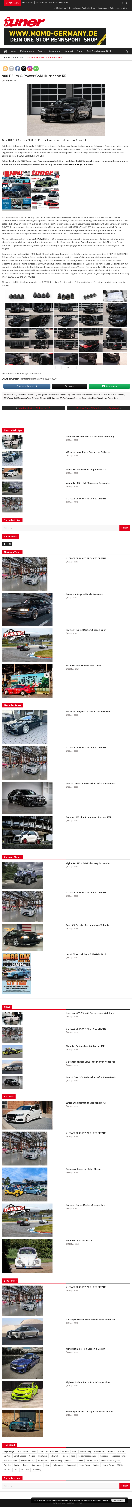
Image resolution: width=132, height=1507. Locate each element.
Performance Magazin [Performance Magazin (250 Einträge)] (110, 1460)
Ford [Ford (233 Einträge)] (73, 1456)
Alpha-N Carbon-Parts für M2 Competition (88, 1382)
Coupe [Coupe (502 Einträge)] (32, 1456)
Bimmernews (76, 395)
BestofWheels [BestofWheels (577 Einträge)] (52, 1451)
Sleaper (85, 398)
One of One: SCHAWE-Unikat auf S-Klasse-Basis (91, 783)
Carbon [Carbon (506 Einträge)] (121, 1451)
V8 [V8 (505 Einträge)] (22, 1469)
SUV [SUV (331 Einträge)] (47, 1465)
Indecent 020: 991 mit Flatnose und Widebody (90, 436)
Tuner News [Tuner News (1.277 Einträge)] (84, 1465)
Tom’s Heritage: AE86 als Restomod (84, 594)
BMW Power (11, 395)
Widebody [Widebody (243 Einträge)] (36, 1469)
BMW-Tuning (18, 398)
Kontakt (69, 51)
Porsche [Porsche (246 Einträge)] (7, 1465)
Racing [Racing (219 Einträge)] (17, 1465)
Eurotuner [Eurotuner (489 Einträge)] (42, 1456)
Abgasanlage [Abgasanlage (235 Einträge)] (9, 1451)
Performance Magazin (57, 395)
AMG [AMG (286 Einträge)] (34, 1451)
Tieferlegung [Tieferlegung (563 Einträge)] (58, 1465)
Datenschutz (115, 8)
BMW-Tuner (8, 398)
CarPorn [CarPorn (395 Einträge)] (7, 1456)
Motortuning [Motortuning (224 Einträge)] (56, 1460)
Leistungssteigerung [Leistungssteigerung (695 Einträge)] (87, 1456)
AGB (125, 8)
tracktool (93, 398)
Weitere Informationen (100, 1500)
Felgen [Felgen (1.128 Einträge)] (65, 1456)
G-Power (35, 398)
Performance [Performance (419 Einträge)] (92, 1460)
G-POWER (40, 238)
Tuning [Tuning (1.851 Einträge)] (96, 1465)
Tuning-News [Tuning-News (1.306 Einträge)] (108, 1465)
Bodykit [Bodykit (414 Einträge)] (111, 1451)
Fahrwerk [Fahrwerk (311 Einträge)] (54, 1456)
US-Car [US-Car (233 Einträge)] (120, 1465)
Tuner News (102, 398)
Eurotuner (32, 395)
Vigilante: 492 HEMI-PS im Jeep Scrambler (88, 483)
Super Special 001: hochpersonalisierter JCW (89, 1411)
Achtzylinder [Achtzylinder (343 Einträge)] (23, 1451)
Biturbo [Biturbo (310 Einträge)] (65, 1451)
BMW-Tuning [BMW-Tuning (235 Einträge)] (85, 1451)
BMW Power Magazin (116, 395)
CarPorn (27, 398)
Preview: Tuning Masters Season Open (86, 629)
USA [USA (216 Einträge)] (15, 1469)
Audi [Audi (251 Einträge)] (41, 1451)
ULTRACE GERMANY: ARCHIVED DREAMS (86, 498)
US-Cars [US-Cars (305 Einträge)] (7, 1469)
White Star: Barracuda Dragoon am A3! (86, 469)
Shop (79, 51)
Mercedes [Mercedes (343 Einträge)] (104, 1456)
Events (41, 51)
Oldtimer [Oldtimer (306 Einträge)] (79, 1460)
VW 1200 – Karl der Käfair (79, 1240)
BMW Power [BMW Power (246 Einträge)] (99, 1451)
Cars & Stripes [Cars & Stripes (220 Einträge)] (20, 1456)
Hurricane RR (57, 398)
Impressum (102, 8)
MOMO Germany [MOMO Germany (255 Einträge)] (27, 1460)
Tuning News (74, 8)
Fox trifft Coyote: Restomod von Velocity (87, 925)
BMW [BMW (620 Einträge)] (74, 1451)
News (13, 51)
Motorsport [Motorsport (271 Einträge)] (43, 1460)
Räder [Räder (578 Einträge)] (25, 1465)
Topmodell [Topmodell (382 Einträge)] (71, 1465)
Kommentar (55, 51)
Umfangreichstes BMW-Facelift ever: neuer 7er (90, 1061)
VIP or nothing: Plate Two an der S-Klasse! (88, 452)
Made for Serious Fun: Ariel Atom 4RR (85, 1046)
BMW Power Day (100, 395)
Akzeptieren (118, 1500)
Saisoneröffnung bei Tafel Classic (83, 1169)
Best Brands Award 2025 (99, 51)
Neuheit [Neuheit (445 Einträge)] (68, 1460)
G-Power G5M (45, 398)
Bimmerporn (87, 395)
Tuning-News (113, 398)
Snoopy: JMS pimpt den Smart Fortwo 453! (88, 817)
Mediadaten (61, 8)
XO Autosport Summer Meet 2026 (83, 665)
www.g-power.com (10, 378)
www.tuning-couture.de (81, 164)
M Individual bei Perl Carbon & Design (85, 1348)
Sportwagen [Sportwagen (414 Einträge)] (37, 1465)
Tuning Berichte (88, 8)
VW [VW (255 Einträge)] (27, 1469)
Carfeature (22, 395)
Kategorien (26, 51)
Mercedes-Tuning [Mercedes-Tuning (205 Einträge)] (119, 1456)
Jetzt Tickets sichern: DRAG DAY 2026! (86, 954)
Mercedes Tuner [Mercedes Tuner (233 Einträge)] (10, 1460)
